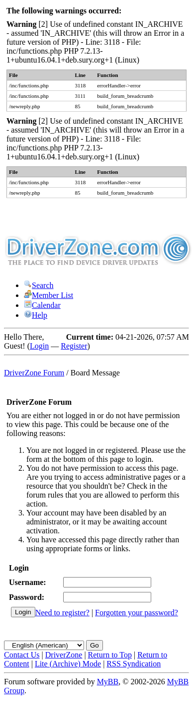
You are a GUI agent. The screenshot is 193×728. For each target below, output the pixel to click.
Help (35, 315)
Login (39, 346)
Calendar (42, 305)
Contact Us (22, 655)
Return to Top (110, 655)
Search (39, 285)
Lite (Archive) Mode (68, 663)
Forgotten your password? (136, 612)
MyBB (108, 681)
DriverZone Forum (34, 372)
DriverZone (64, 655)
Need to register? (62, 612)
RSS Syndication (133, 663)
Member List (48, 295)
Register (74, 346)
